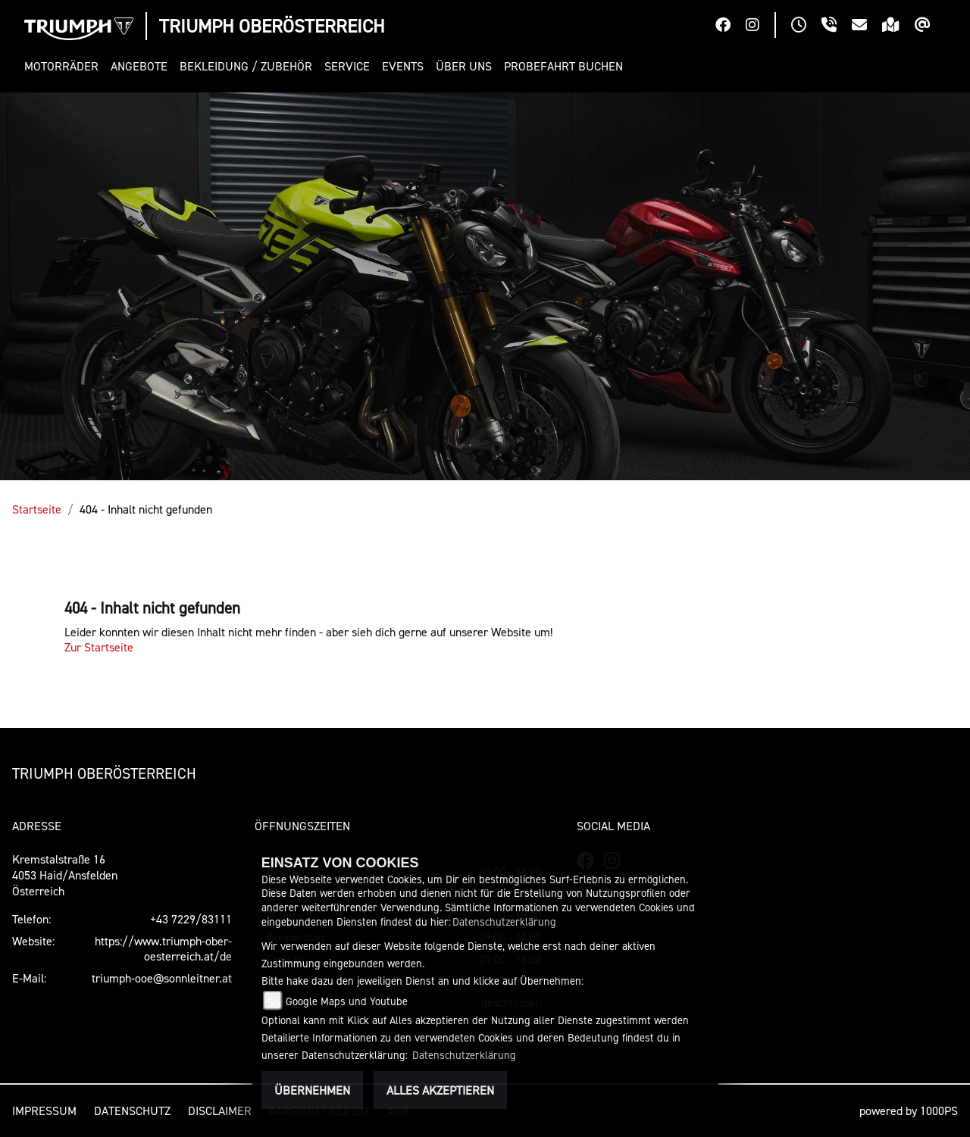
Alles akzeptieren (440, 1090)
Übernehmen (312, 1090)
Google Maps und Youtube (347, 1001)
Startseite (36, 509)
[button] (64, 66)
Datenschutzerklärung (504, 921)
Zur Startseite (98, 646)
